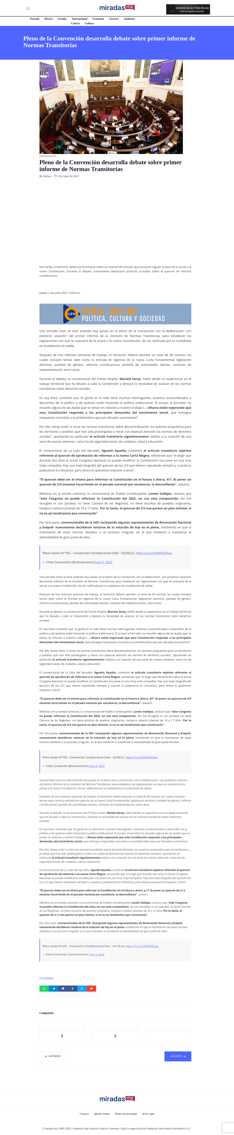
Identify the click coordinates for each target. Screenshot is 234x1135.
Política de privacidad (126, 1113)
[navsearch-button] (27, 9)
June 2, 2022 (104, 562)
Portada (34, 18)
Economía (98, 18)
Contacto (84, 1113)
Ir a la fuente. (46, 977)
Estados (62, 18)
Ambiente (129, 18)
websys (47, 176)
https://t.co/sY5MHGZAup (154, 553)
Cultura (89, 23)
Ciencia (75, 23)
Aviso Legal (148, 1113)
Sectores (114, 18)
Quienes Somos (102, 1113)
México (48, 18)
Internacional (79, 18)
